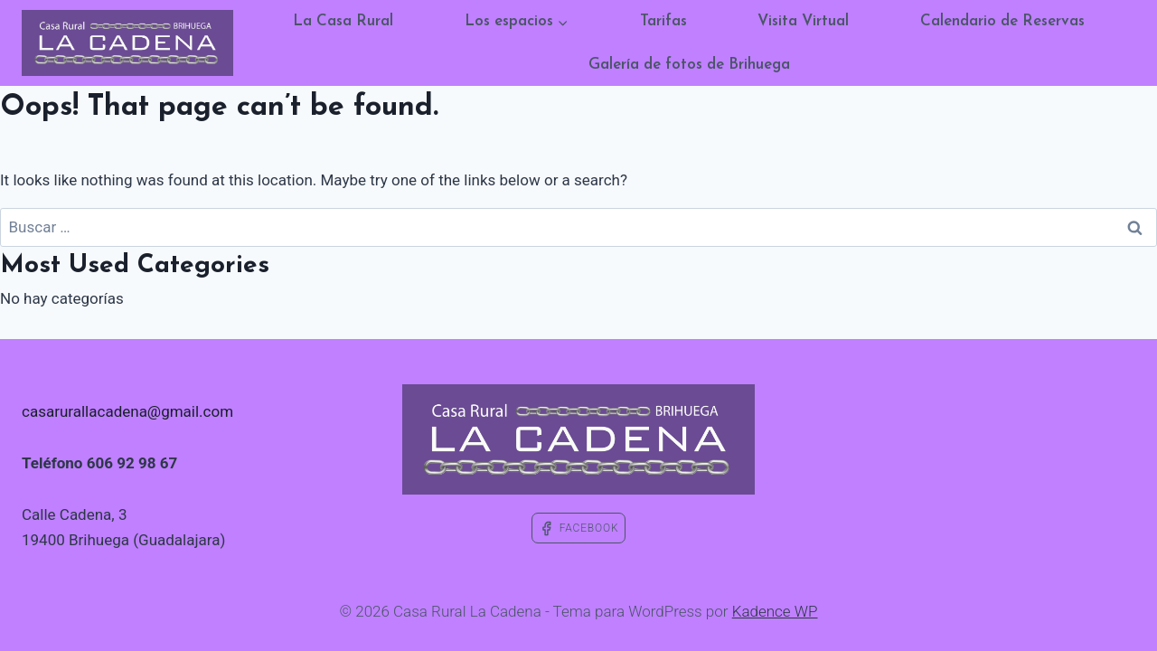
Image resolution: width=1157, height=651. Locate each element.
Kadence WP (775, 611)
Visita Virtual (803, 21)
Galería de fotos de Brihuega (689, 64)
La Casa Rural (343, 21)
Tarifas (663, 21)
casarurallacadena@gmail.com (127, 411)
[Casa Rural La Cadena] (127, 43)
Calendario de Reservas (1002, 21)
